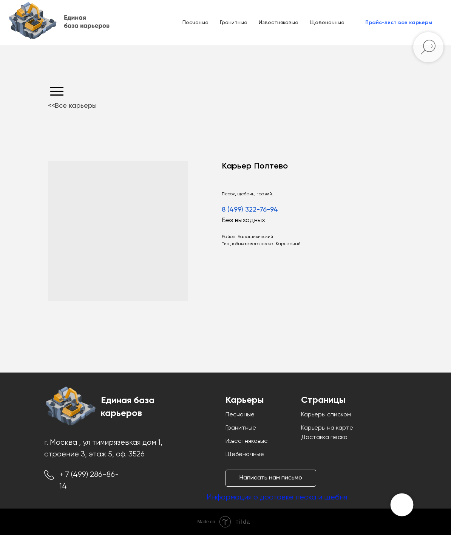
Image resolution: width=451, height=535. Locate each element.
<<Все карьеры (72, 105)
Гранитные (233, 22)
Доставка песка (324, 437)
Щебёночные (327, 22)
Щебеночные (245, 455)
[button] (398, 22)
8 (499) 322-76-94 (250, 209)
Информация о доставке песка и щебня (277, 497)
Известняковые (278, 22)
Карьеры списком (326, 415)
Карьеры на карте (327, 428)
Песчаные (195, 22)
